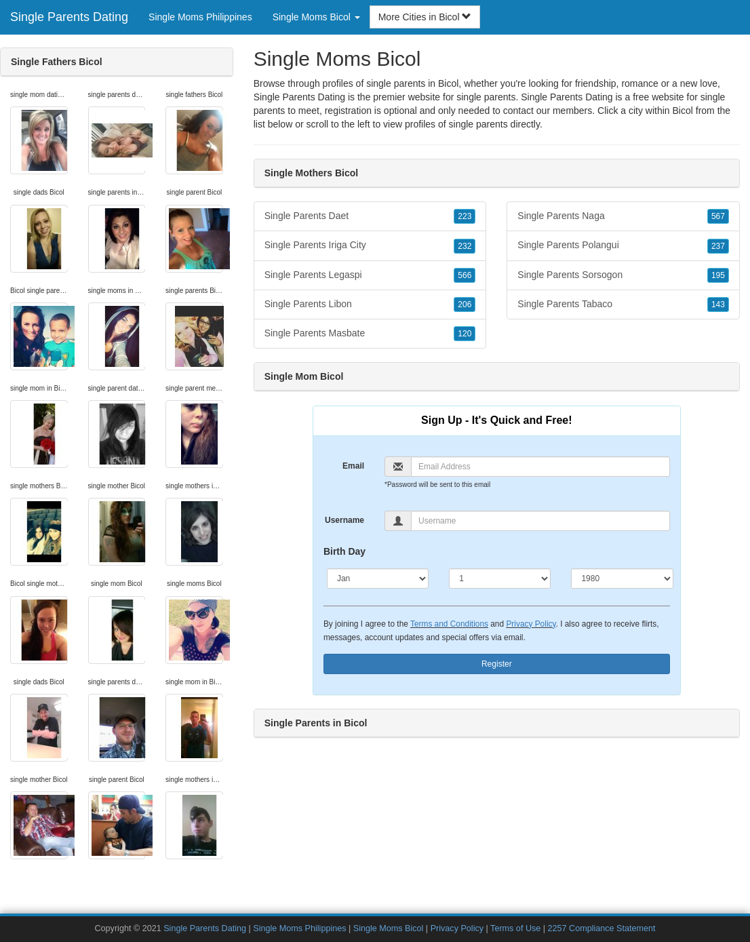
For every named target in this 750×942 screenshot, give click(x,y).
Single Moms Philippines (200, 17)
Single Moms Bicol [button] (316, 17)
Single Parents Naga (623, 216)
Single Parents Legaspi (370, 275)
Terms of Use (515, 928)
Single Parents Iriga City (370, 245)
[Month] (378, 578)
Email (353, 466)
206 (464, 304)
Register (496, 664)
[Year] (622, 578)
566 (464, 275)
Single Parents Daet (370, 216)
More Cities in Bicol (425, 17)
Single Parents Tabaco (623, 304)
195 (718, 275)
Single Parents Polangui (623, 245)
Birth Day (344, 551)
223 (464, 216)
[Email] (540, 466)
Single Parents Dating (69, 17)
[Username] (540, 521)
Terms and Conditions (449, 624)
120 (464, 333)
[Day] (500, 578)
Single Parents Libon (370, 304)
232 (464, 246)
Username (344, 520)
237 (718, 246)
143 (718, 304)
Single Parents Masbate (370, 333)
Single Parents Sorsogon (623, 275)
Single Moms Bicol (388, 928)
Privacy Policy (530, 624)
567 (718, 216)
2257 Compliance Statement (602, 928)
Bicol (683, 110)
